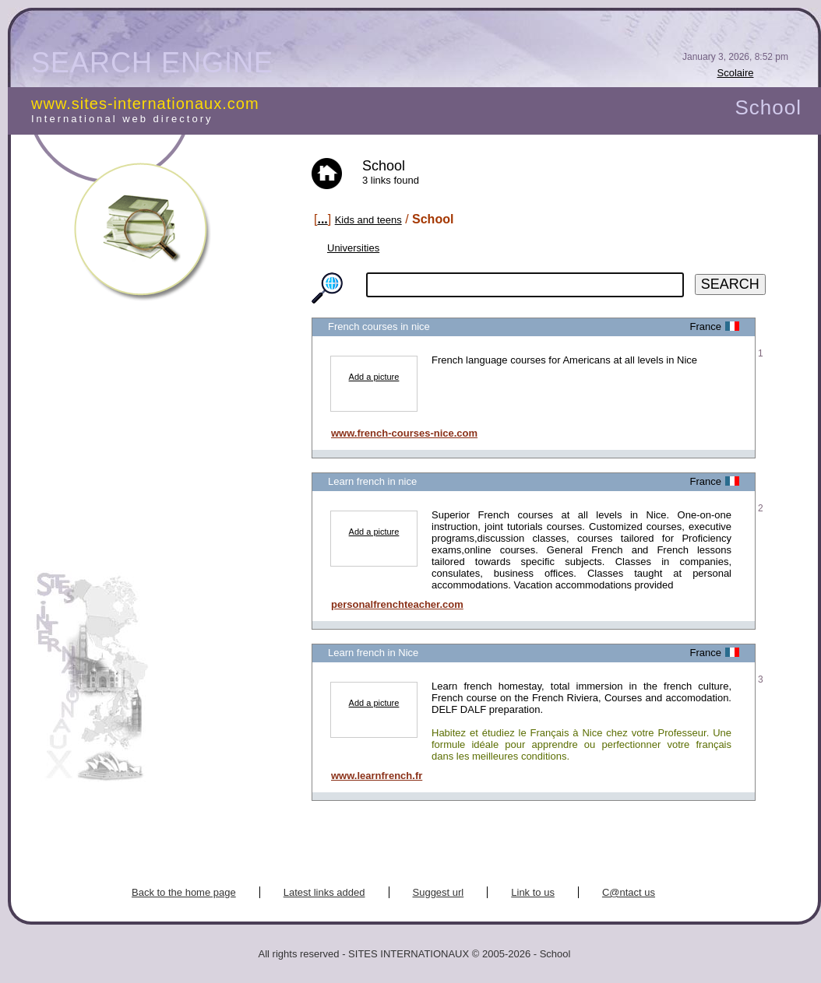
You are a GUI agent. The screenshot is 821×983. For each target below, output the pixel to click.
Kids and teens (368, 220)
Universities (353, 248)
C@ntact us (628, 892)
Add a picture (374, 376)
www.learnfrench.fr (376, 775)
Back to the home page (184, 892)
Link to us (533, 892)
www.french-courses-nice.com (404, 433)
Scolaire (735, 73)
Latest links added (324, 892)
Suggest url (438, 892)
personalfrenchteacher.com (397, 604)
